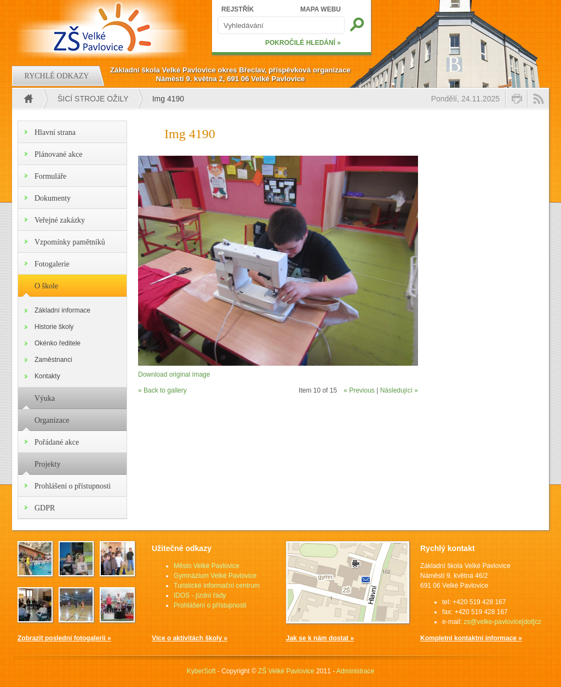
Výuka (45, 398)
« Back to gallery (162, 390)
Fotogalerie (52, 264)
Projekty (47, 464)
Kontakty (47, 376)
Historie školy (54, 327)
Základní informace (62, 310)
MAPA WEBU (320, 9)
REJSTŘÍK (237, 9)
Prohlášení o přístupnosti (73, 486)
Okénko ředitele (58, 343)
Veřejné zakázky (60, 220)
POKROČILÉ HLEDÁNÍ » (303, 43)
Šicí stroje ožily (93, 98)
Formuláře (50, 176)
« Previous (359, 390)
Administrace (355, 671)
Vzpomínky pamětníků (70, 242)
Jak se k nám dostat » (320, 638)
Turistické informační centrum (217, 585)
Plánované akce (58, 154)
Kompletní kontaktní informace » (471, 638)
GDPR (45, 508)
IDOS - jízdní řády (200, 595)
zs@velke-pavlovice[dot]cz (502, 622)
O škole (46, 286)
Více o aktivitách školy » (189, 638)
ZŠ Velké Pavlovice (286, 671)
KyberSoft (201, 671)
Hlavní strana (55, 132)
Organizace (52, 420)
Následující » (399, 390)
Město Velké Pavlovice (206, 566)
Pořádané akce (57, 442)
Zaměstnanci (53, 360)
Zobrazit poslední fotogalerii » (64, 638)
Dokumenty (53, 198)
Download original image (174, 374)
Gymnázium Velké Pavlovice (215, 576)
